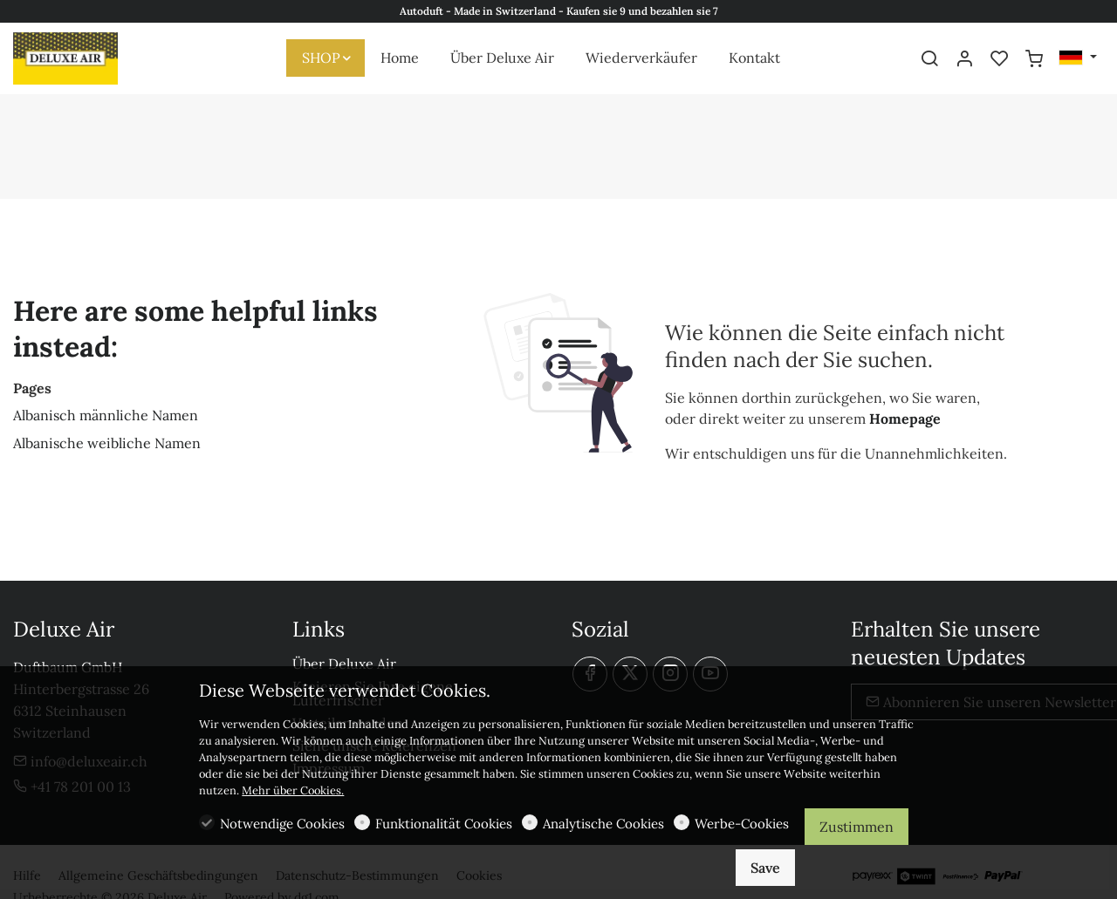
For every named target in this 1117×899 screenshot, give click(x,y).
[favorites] (999, 59)
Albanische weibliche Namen (107, 443)
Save (765, 867)
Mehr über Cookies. (293, 790)
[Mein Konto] (964, 59)
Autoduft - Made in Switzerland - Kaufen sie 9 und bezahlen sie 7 (559, 10)
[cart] (1034, 59)
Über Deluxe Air (344, 663)
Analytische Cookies (603, 823)
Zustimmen (856, 826)
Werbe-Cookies (742, 823)
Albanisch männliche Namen (105, 415)
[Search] (929, 59)
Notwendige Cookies (282, 823)
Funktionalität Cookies (443, 823)
